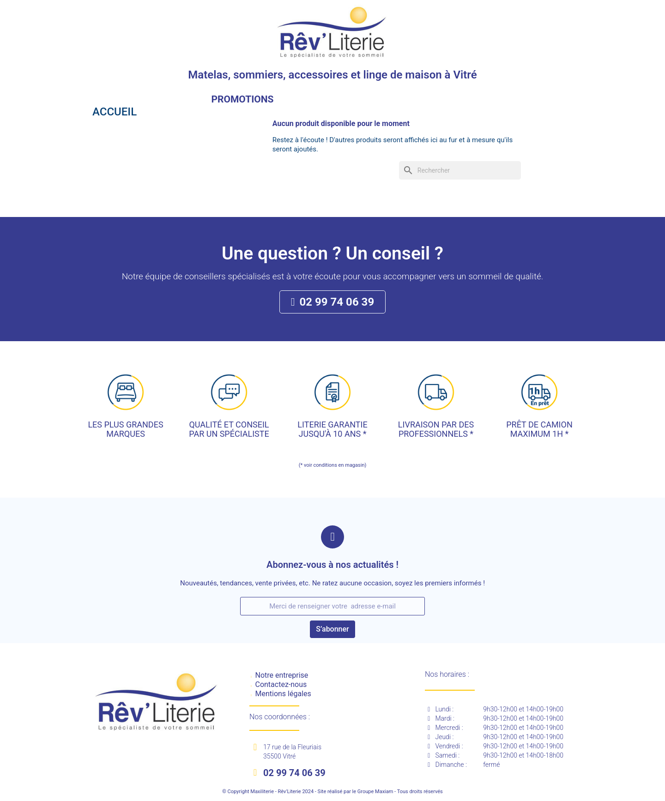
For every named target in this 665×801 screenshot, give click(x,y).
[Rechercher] (460, 170)
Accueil (114, 111)
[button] (332, 301)
